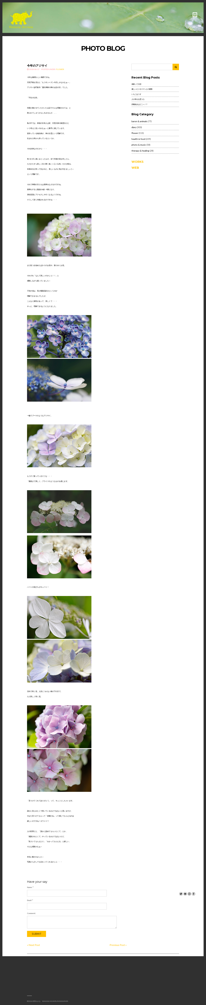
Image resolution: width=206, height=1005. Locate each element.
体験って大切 (136, 84)
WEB (135, 168)
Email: (30, 900)
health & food (138, 139)
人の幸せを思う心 (137, 99)
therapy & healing (140, 150)
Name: (30, 887)
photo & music (138, 144)
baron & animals (139, 121)
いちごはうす (136, 94)
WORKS (137, 162)
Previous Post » (118, 944)
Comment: (31, 913)
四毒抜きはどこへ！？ (139, 104)
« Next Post (33, 944)
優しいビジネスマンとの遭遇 (141, 89)
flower (60, 69)
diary (133, 127)
